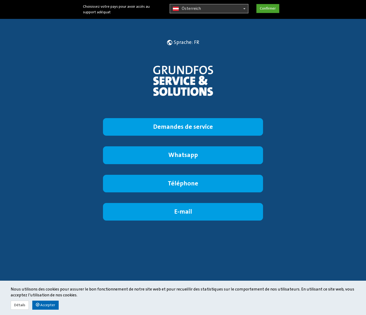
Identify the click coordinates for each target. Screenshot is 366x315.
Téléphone (183, 183)
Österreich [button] (209, 9)
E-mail (183, 211)
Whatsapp (183, 155)
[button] (183, 42)
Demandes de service (183, 126)
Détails (19, 305)
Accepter (45, 305)
